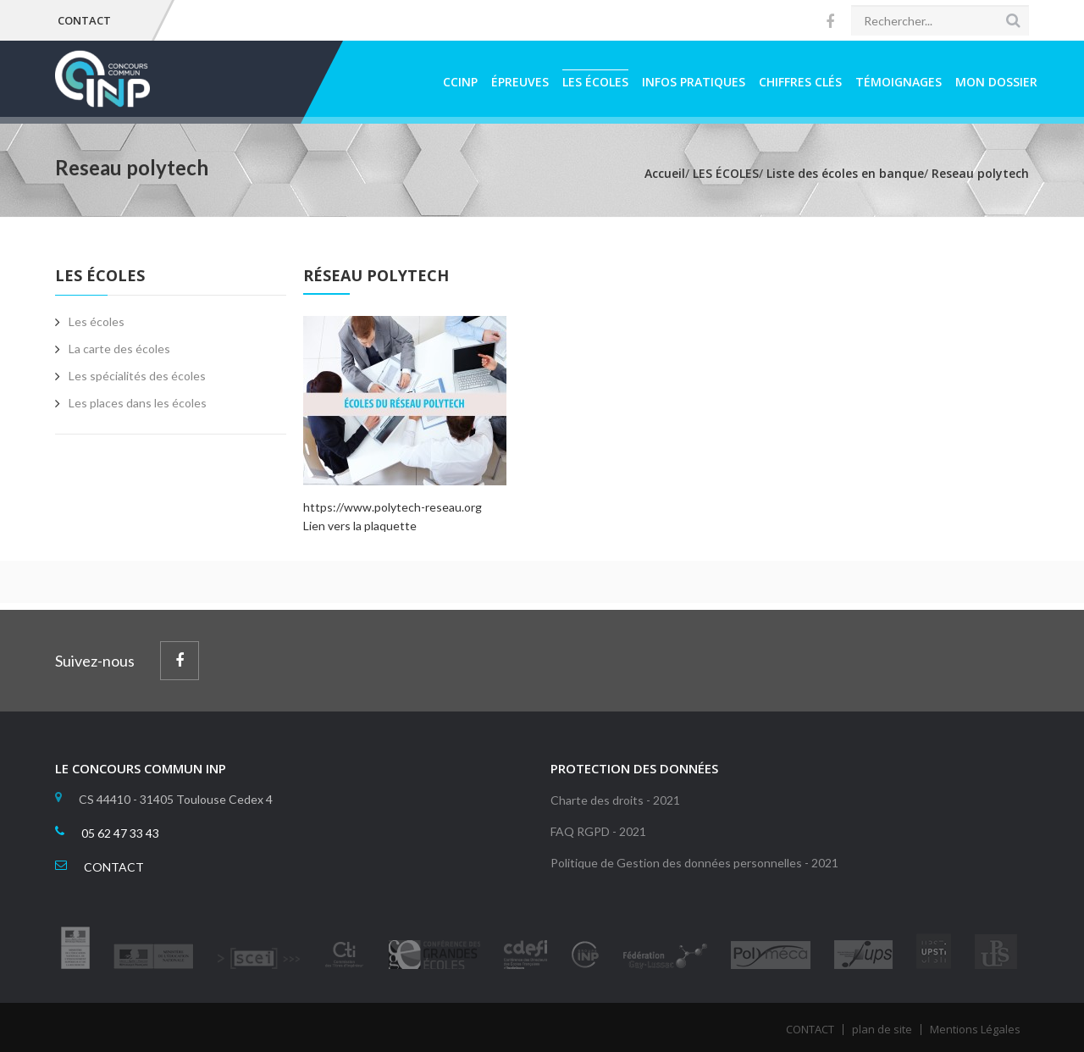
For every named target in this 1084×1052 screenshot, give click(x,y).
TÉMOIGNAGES (898, 82)
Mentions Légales (975, 1029)
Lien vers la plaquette (360, 525)
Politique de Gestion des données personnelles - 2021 (694, 862)
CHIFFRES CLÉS (800, 82)
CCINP (460, 82)
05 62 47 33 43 (120, 833)
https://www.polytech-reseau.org (392, 507)
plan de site (882, 1029)
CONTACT (84, 20)
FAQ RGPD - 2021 (598, 831)
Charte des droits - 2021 (615, 800)
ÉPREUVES (520, 82)
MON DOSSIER (996, 82)
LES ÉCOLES (595, 82)
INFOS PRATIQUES (693, 82)
